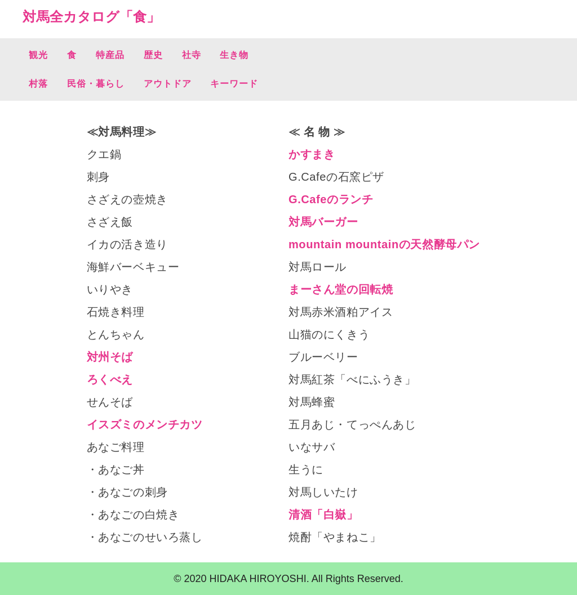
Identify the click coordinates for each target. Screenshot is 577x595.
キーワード (234, 83)
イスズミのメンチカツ (145, 424)
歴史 (153, 55)
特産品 (110, 55)
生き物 (234, 55)
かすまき (311, 154)
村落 (38, 83)
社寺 (191, 55)
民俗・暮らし (96, 83)
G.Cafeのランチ (330, 199)
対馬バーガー (323, 222)
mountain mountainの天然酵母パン (384, 244)
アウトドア (168, 83)
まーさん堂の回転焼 (340, 289)
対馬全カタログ (71, 16)
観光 (38, 55)
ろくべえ (110, 379)
